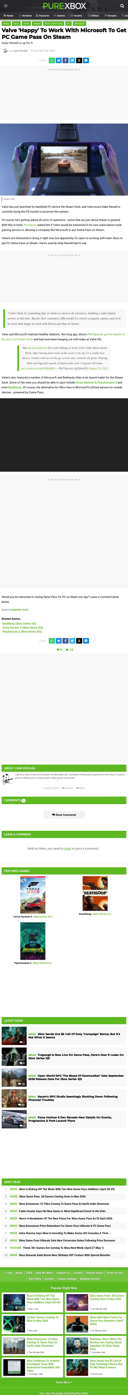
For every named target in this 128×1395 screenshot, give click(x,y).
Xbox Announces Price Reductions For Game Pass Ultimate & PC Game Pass (60, 1225)
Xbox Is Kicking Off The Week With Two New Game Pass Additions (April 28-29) (62, 1189)
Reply (80, 788)
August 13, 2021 (98, 368)
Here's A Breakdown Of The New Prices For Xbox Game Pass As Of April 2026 (61, 1218)
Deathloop (15, 387)
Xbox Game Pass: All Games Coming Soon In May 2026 (48, 1196)
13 (71, 650)
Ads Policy (35, 1278)
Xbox (16, 23)
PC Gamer (30, 225)
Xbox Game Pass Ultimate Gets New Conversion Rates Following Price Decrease (62, 1240)
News (6, 23)
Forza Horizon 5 (86, 382)
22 (21, 1105)
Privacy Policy (94, 1272)
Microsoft (79, 23)
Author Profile (49, 788)
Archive (49, 1278)
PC (68, 23)
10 (21, 1084)
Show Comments (64, 814)
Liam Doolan (20, 50)
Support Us (63, 1272)
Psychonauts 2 (107, 382)
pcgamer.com (19, 609)
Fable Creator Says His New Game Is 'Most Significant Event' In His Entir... (59, 1211)
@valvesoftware (37, 347)
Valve (26, 23)
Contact (78, 1272)
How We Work (44, 1272)
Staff (29, 1272)
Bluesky (67, 788)
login (67, 848)
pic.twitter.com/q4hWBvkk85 (38, 368)
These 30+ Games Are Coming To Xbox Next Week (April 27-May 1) (57, 1247)
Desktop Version (90, 1278)
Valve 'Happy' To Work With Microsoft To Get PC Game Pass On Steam (64, 33)
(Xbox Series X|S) (19, 623)
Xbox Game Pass (53, 23)
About (19, 1272)
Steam (37, 23)
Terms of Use (115, 1272)
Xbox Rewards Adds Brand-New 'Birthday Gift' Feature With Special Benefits (60, 1255)
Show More (64, 1382)
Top (8, 1272)
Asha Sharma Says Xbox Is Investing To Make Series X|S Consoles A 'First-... (60, 1233)
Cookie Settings (67, 1278)
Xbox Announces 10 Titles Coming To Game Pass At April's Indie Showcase (59, 1203)
